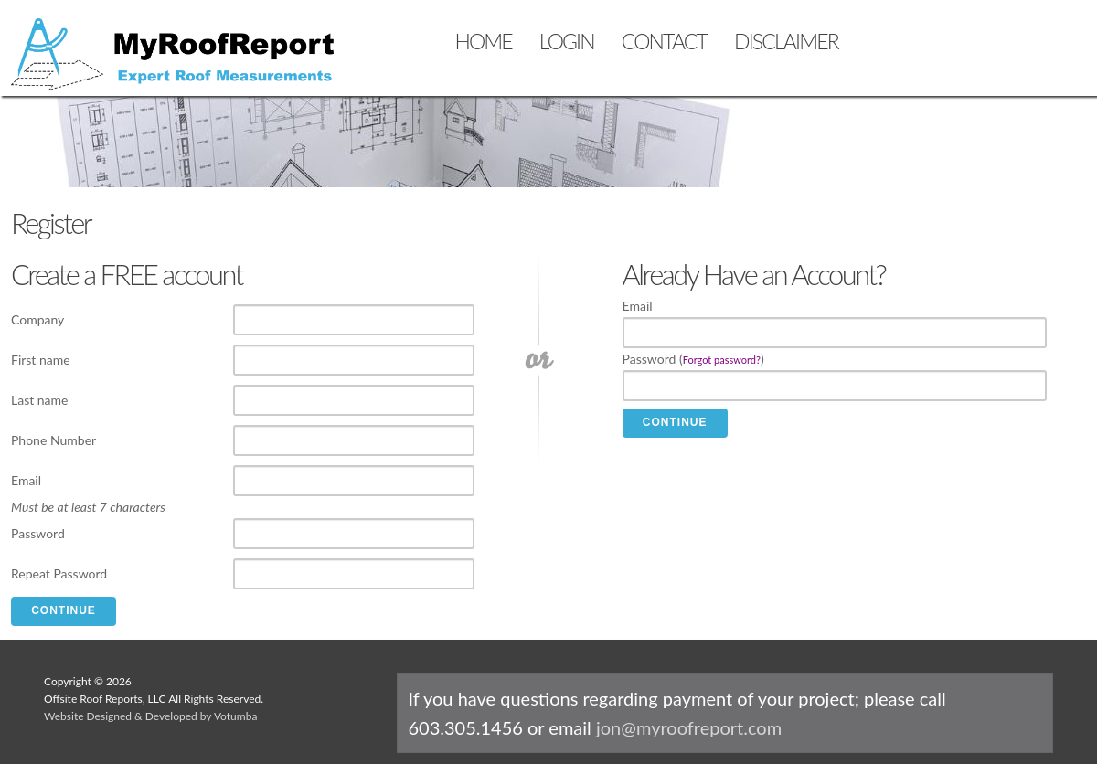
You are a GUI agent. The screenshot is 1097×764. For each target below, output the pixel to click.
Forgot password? (722, 360)
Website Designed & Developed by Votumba (150, 716)
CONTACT (664, 41)
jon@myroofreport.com (689, 727)
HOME (482, 41)
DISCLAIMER (786, 41)
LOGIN (566, 41)
